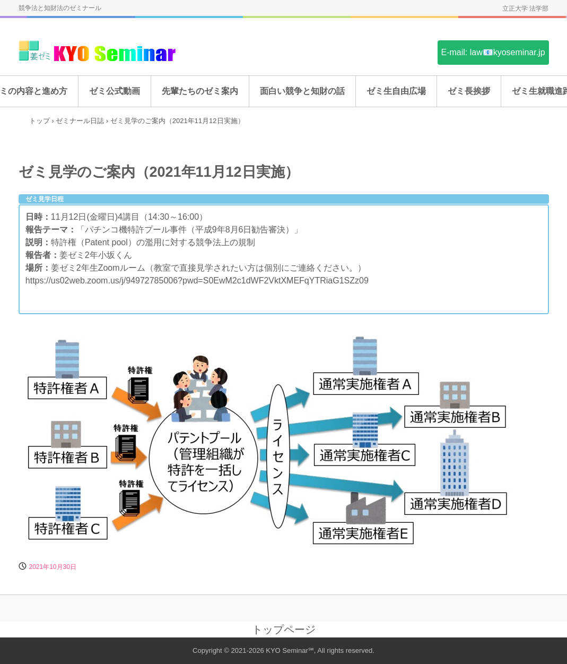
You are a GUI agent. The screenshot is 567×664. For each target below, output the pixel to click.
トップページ (284, 629)
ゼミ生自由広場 (396, 91)
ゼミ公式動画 (114, 91)
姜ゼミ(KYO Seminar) (98, 51)
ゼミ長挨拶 (469, 91)
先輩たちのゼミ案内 (200, 91)
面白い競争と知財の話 (302, 91)
